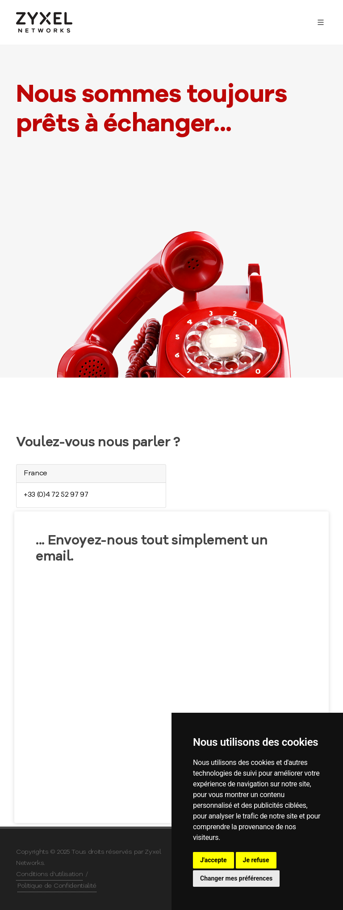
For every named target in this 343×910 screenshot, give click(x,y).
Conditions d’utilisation (49, 874)
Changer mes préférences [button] (236, 878)
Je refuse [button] (256, 860)
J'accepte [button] (213, 860)
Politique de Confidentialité (56, 886)
